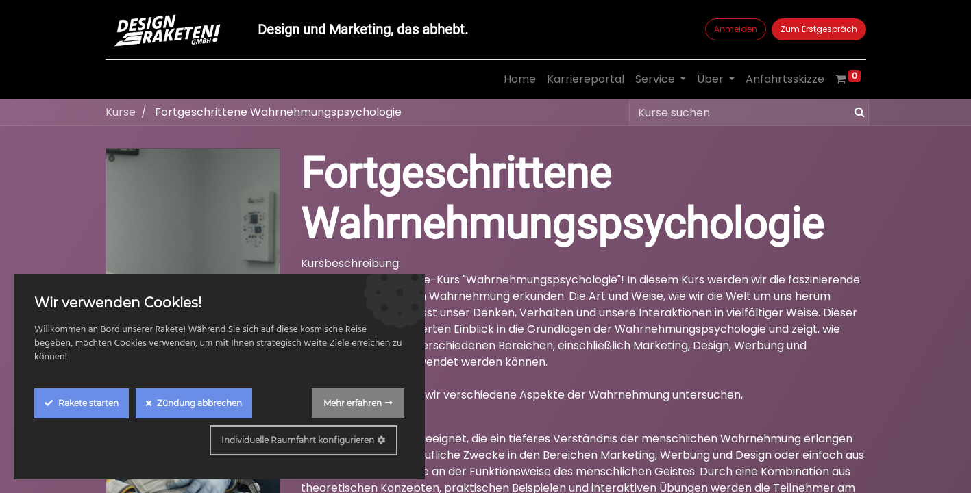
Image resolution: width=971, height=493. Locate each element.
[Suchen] (857, 112)
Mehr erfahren (352, 403)
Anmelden (735, 29)
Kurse (121, 112)
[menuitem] (519, 79)
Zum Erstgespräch (819, 29)
